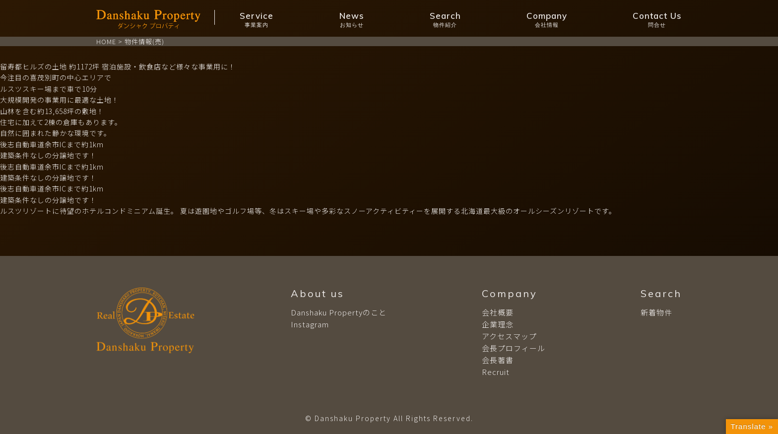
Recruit (496, 372)
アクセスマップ (509, 336)
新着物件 (656, 312)
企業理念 (498, 324)
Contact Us (657, 19)
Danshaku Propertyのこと (339, 312)
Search (445, 19)
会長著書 (498, 360)
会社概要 (498, 312)
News (351, 19)
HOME (106, 41)
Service (256, 19)
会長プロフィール (513, 348)
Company (546, 19)
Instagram (310, 324)
